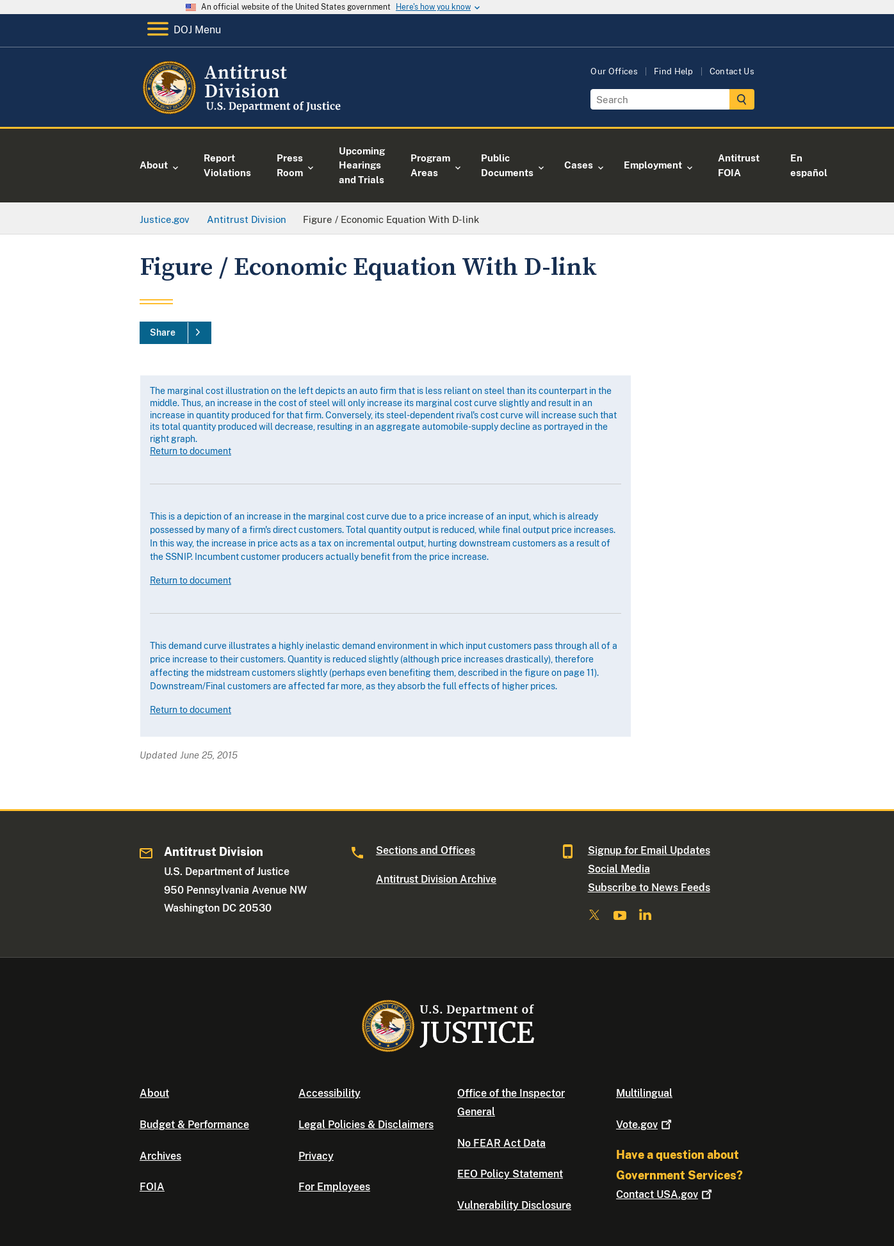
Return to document (190, 451)
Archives (160, 1156)
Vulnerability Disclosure (514, 1205)
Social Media (619, 869)
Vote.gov (645, 1125)
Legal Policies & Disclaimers (366, 1125)
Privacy (316, 1156)
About (154, 1093)
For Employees (334, 1187)
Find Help (674, 71)
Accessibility (329, 1093)
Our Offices (614, 71)
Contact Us (732, 71)
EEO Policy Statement (510, 1174)
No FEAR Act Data (501, 1143)
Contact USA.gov (665, 1194)
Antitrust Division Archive (436, 879)
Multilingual (644, 1093)
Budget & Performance (194, 1125)
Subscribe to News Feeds (649, 887)
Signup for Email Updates (649, 850)
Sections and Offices (425, 850)
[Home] (244, 112)
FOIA (152, 1187)
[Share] (175, 333)
